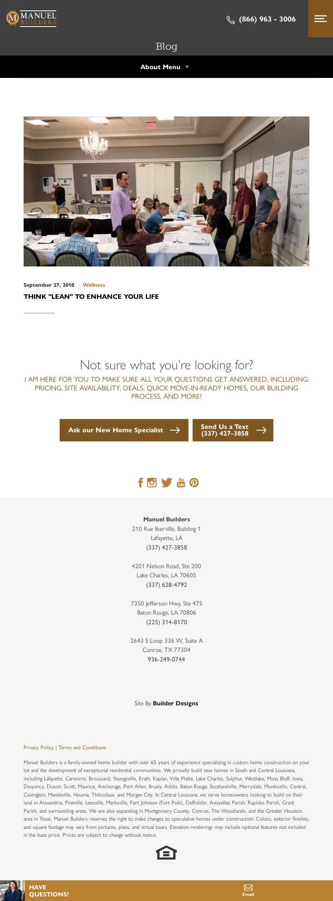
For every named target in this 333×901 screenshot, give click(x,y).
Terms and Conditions (82, 747)
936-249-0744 (166, 658)
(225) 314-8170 (166, 621)
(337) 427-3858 (166, 547)
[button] (124, 430)
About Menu (160, 66)
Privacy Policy (39, 747)
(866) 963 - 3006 (261, 18)
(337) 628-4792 (166, 584)
